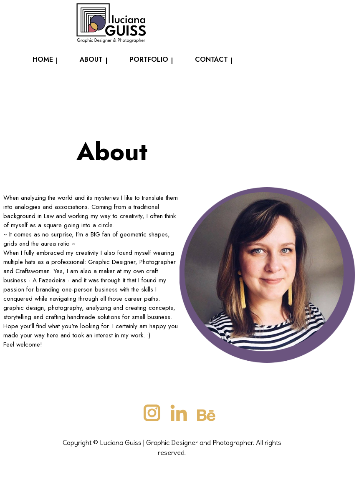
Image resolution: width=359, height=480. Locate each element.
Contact (211, 59)
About (91, 59)
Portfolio (148, 59)
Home (43, 59)
